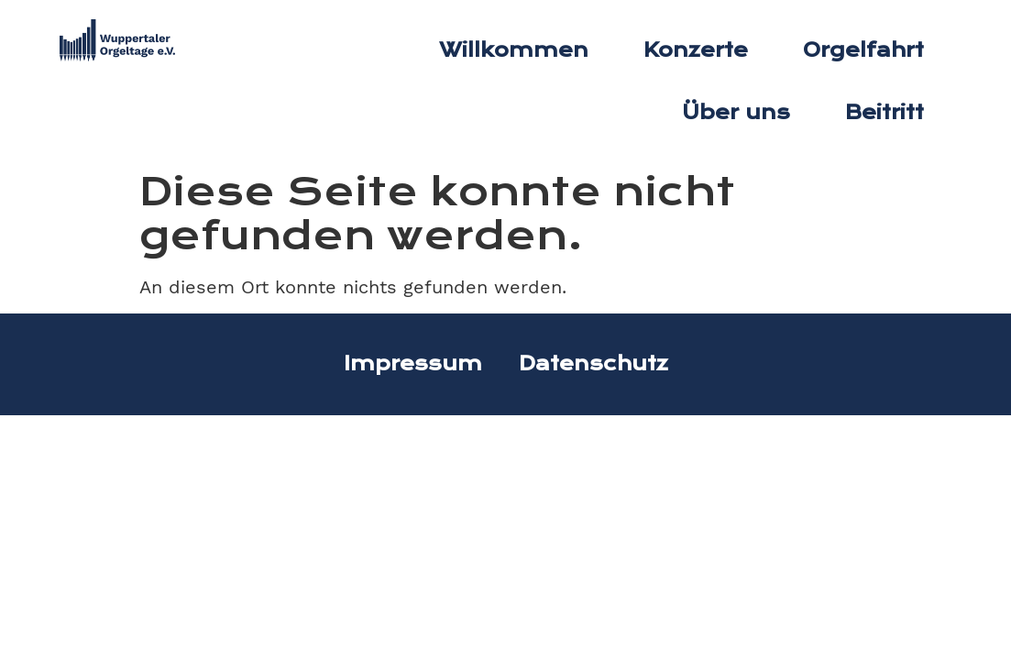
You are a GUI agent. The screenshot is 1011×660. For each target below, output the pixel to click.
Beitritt (884, 113)
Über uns (736, 113)
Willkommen (513, 50)
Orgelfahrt (863, 50)
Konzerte (695, 50)
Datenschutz (593, 364)
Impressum (413, 364)
